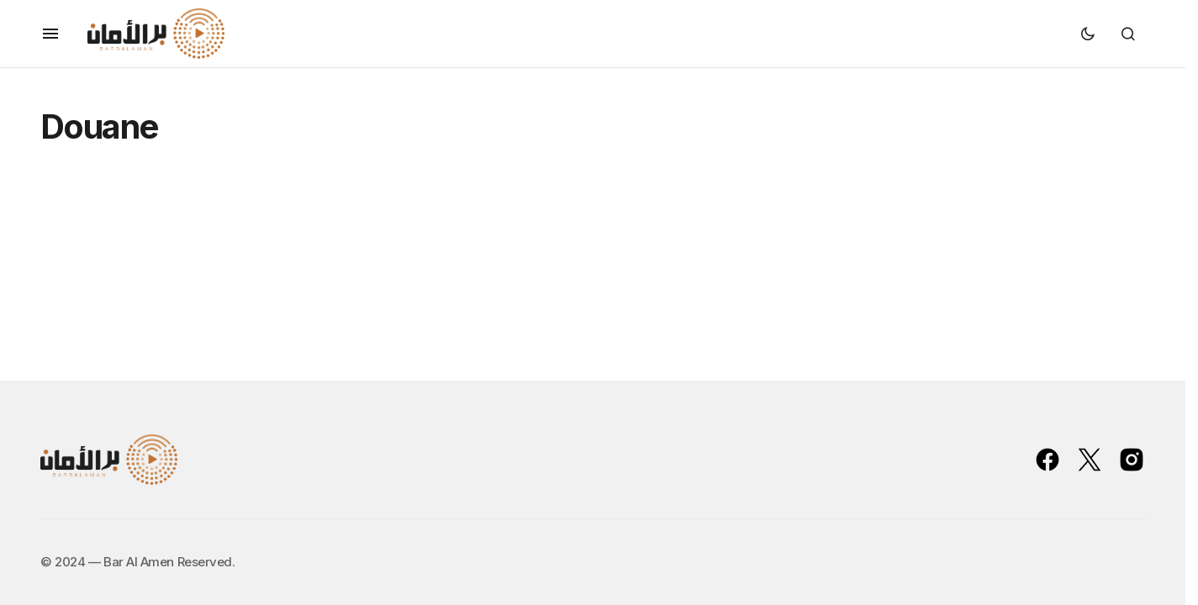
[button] (50, 34)
